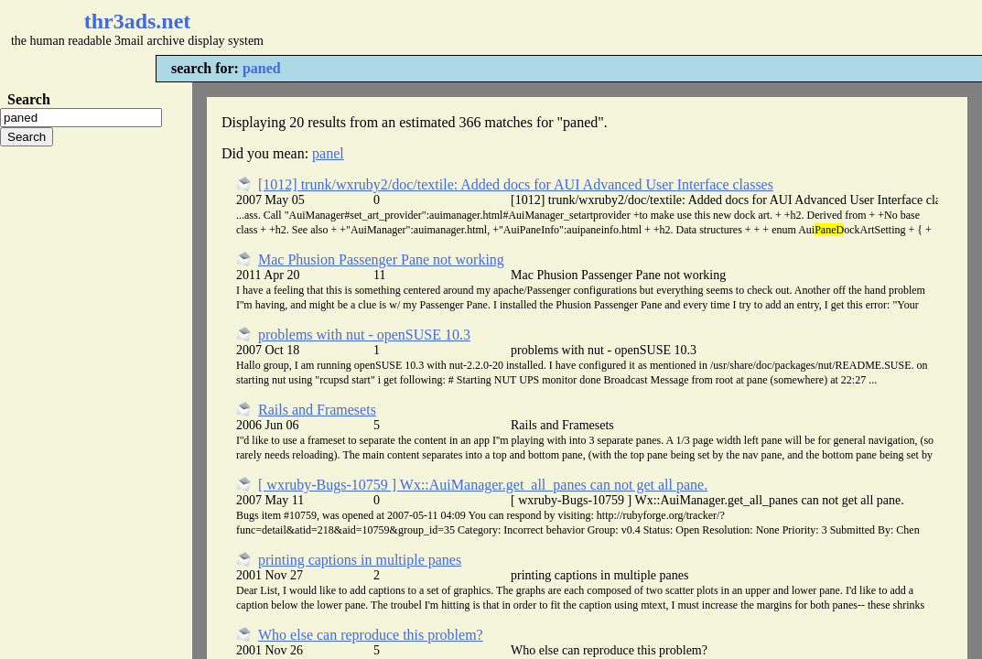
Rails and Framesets (317, 409)
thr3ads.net (137, 21)
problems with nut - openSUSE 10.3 (364, 334)
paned (262, 68)
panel (328, 153)
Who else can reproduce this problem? (370, 635)
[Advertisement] (545, 27)
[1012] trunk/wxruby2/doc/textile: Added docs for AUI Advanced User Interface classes (515, 184)
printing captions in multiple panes (359, 559)
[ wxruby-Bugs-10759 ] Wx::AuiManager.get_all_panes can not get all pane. (482, 484)
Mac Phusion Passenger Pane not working (381, 259)
